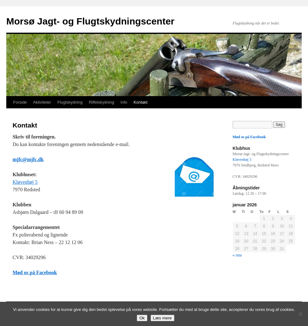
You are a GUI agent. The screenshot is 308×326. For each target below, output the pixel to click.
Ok (142, 318)
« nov (237, 255)
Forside (20, 102)
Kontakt (140, 102)
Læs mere (162, 318)
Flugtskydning (69, 102)
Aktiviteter (42, 102)
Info (123, 102)
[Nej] (300, 314)
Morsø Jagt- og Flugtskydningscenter (90, 21)
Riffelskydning (101, 102)
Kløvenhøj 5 (25, 182)
